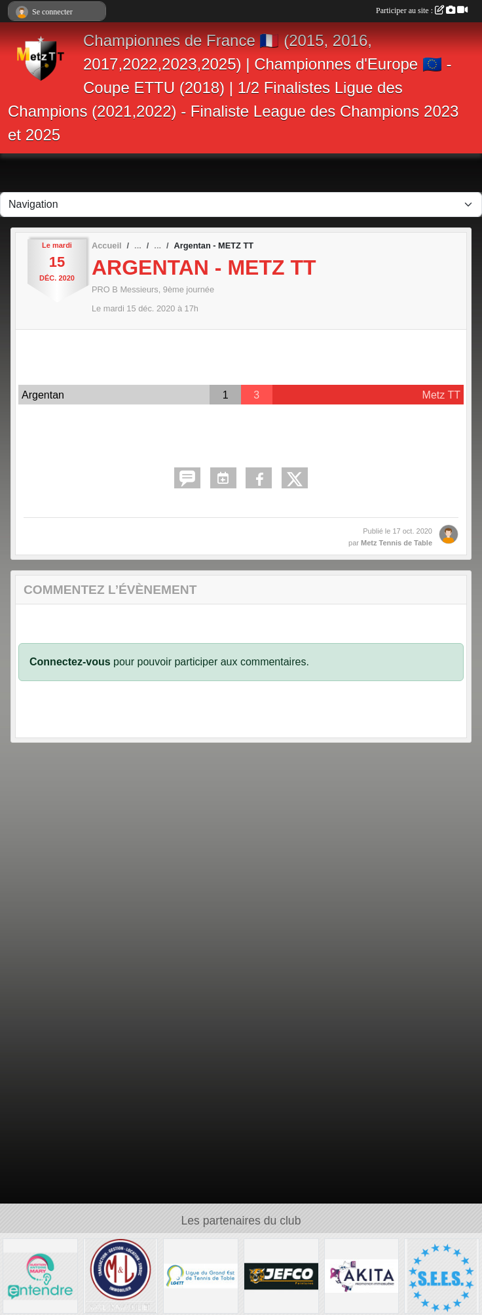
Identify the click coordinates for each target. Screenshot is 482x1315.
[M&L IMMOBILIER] (120, 1275)
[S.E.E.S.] (441, 1275)
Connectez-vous (70, 661)
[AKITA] (361, 1275)
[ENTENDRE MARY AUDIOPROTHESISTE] (40, 1275)
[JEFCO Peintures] (281, 1275)
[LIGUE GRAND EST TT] (200, 1275)
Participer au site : (422, 10)
